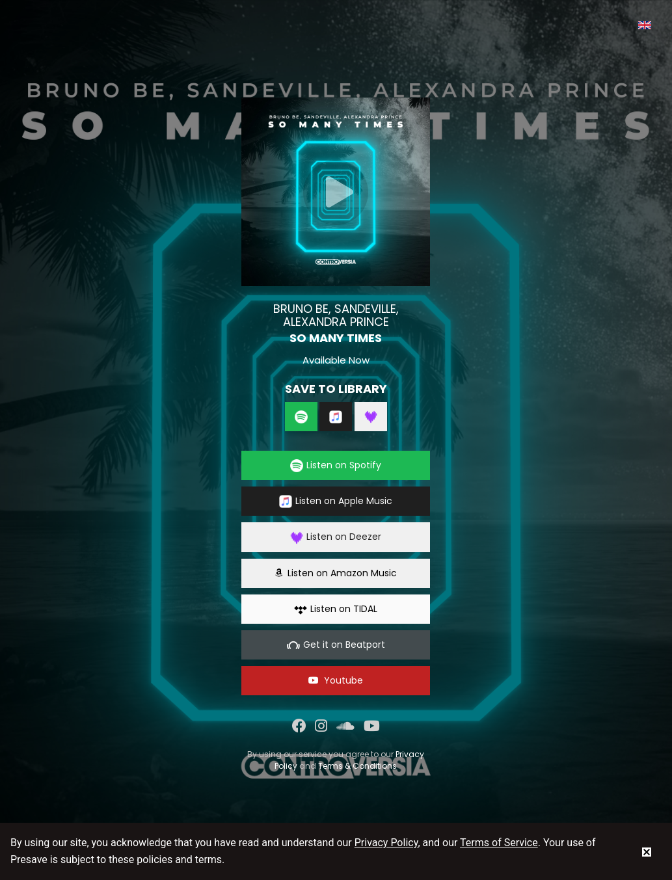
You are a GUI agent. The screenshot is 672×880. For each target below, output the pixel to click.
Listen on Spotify (335, 465)
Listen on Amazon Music (336, 573)
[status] (647, 851)
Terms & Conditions (357, 765)
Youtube (335, 680)
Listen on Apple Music (335, 501)
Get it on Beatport (336, 645)
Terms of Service (499, 842)
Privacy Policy (386, 842)
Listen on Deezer (335, 537)
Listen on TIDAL (335, 609)
